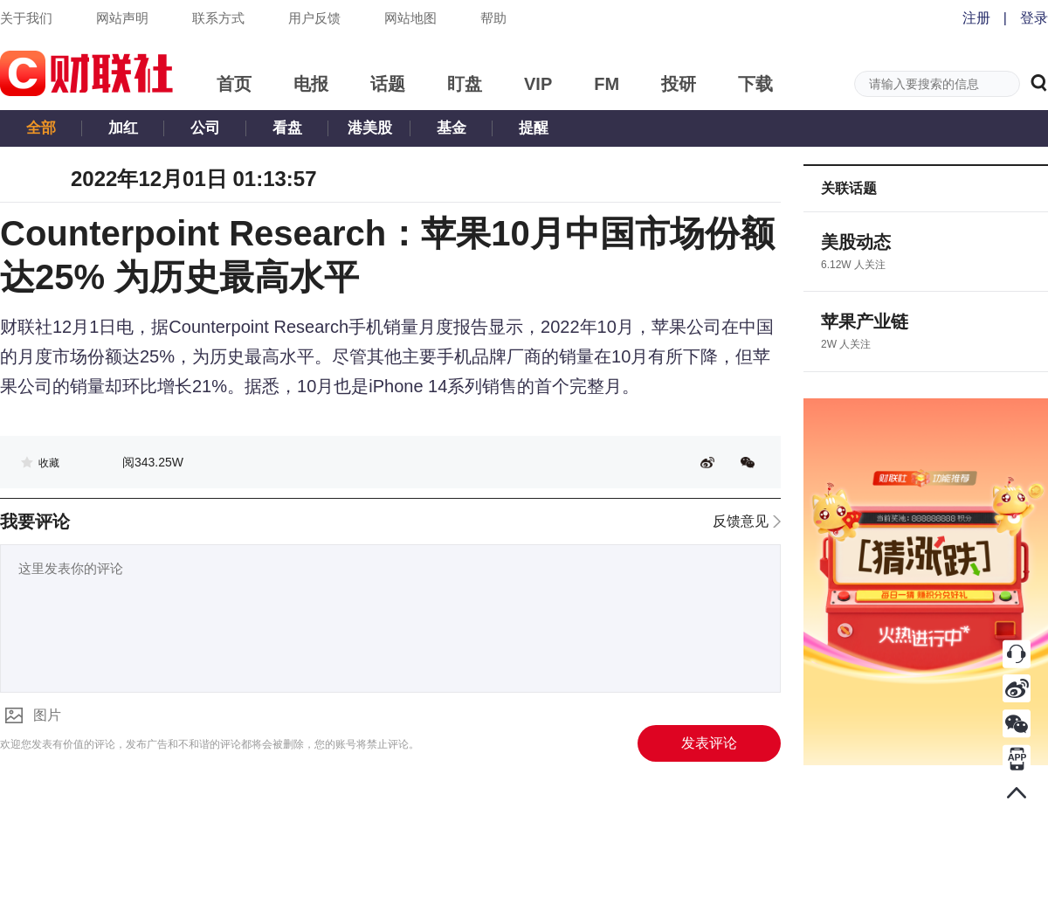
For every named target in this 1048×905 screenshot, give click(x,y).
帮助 (493, 17)
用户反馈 (314, 17)
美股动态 (856, 242)
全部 (41, 128)
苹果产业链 (864, 321)
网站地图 (410, 17)
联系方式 (218, 17)
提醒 (533, 128)
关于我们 (26, 17)
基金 (451, 128)
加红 (123, 128)
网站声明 (122, 17)
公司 (205, 128)
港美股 (370, 128)
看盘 (287, 128)
